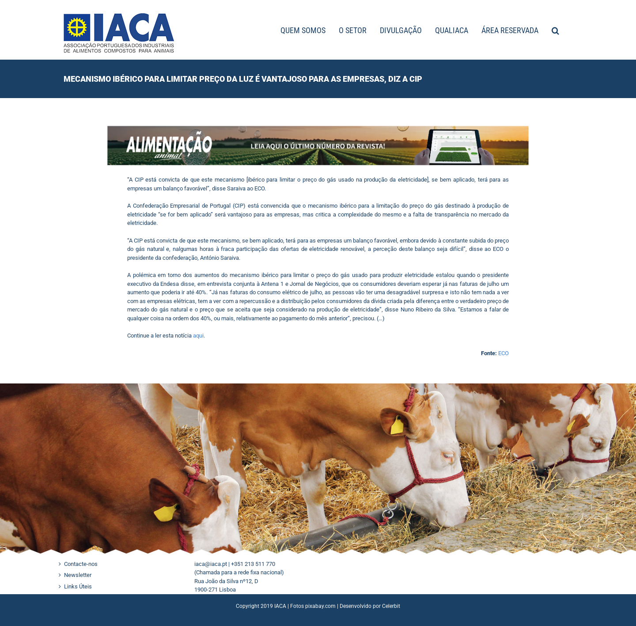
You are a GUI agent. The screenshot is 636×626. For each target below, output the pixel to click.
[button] (555, 30)
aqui (198, 335)
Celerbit (391, 606)
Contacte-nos (81, 564)
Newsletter (77, 575)
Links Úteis (78, 586)
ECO (503, 353)
